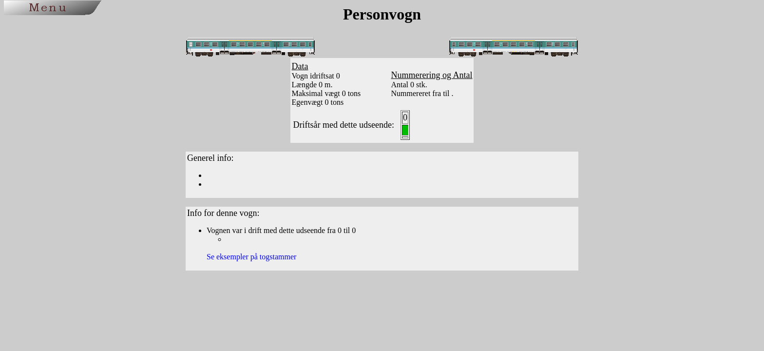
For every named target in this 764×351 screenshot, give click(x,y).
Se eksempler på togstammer (251, 257)
